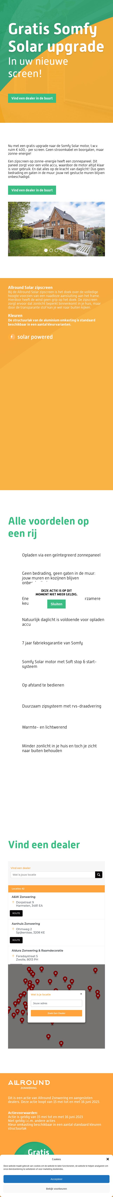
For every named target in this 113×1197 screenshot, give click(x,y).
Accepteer (57, 1179)
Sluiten (56, 604)
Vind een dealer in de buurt (32, 98)
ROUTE (16, 913)
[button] (107, 1159)
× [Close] (81, 994)
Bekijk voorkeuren (56, 1188)
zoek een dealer (56, 1013)
